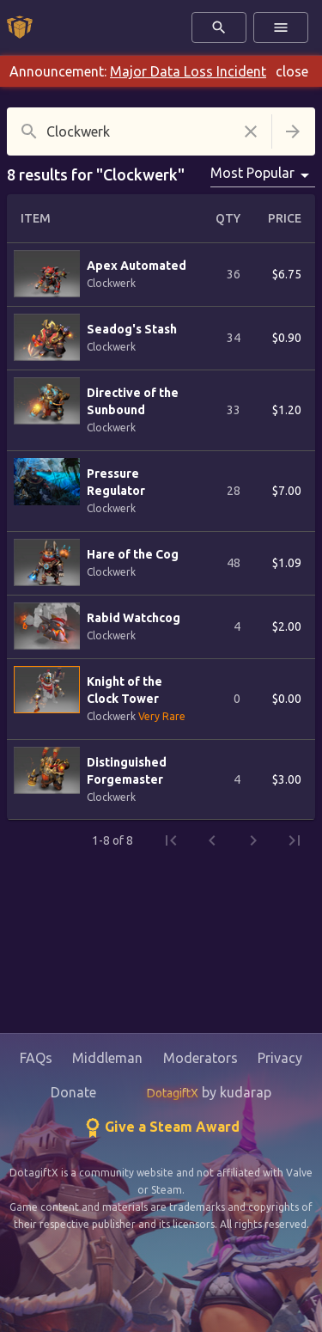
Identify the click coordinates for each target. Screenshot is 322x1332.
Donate (73, 1092)
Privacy (280, 1058)
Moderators (200, 1058)
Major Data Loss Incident (188, 71)
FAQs (36, 1058)
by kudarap (209, 1092)
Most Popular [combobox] (252, 172)
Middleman (107, 1058)
